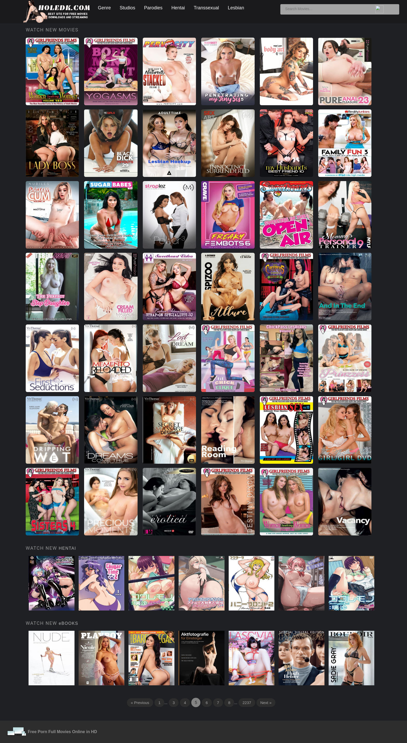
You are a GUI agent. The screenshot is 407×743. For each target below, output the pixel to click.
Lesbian (236, 7)
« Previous (140, 702)
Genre (104, 7)
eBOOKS (68, 623)
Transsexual (206, 7)
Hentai (178, 7)
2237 (246, 702)
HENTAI (67, 548)
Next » (266, 702)
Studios (127, 7)
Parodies (153, 7)
